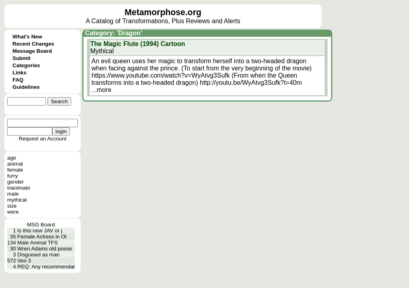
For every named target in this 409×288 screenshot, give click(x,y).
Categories (26, 65)
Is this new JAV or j (39, 231)
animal (15, 164)
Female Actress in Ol (41, 237)
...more (101, 89)
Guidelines (26, 87)
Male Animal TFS (37, 243)
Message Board (32, 51)
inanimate (18, 188)
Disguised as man (38, 255)
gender (15, 182)
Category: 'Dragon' (113, 33)
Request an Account (42, 139)
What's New (27, 37)
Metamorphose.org (163, 12)
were (13, 212)
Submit (21, 58)
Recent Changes (33, 44)
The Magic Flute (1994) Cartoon (137, 43)
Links (19, 73)
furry (12, 176)
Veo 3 (24, 261)
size (12, 206)
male (13, 194)
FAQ (17, 80)
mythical (17, 200)
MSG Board (41, 225)
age (11, 158)
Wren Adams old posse (44, 249)
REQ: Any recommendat (46, 267)
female (15, 170)
